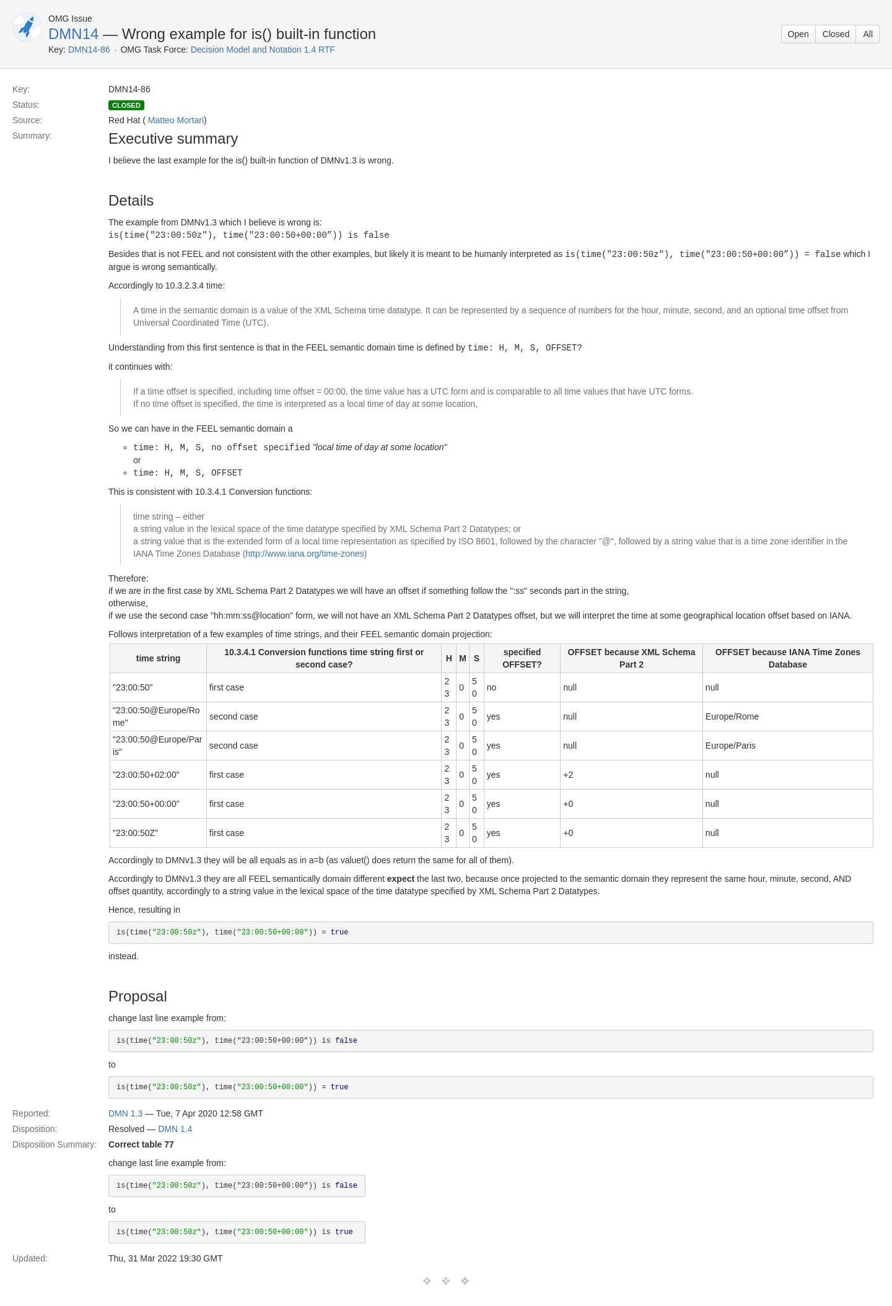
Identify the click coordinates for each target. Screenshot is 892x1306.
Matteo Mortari (176, 120)
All (868, 34)
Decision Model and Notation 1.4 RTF (263, 49)
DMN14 (73, 33)
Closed (836, 34)
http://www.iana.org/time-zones (304, 550)
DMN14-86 (89, 49)
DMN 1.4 (175, 1126)
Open (798, 34)
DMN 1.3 (125, 1110)
